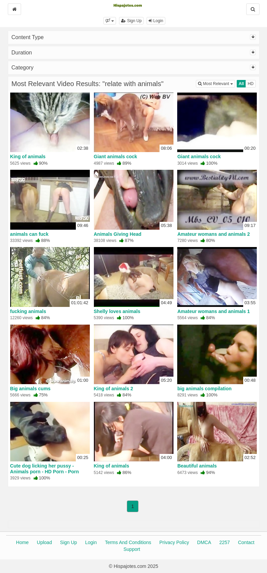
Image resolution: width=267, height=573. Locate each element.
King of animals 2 (113, 388)
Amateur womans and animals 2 (213, 234)
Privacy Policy (174, 542)
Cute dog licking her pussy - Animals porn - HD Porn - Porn (44, 468)
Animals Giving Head (117, 234)
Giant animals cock (115, 156)
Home (22, 542)
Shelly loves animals (117, 311)
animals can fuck (29, 234)
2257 (224, 542)
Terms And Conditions (128, 542)
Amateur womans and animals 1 (213, 311)
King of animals (28, 156)
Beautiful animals (197, 466)
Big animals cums (30, 388)
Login (156, 20)
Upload (44, 542)
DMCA (204, 542)
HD (250, 83)
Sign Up (131, 20)
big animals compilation (204, 388)
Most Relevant (216, 83)
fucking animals (28, 311)
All (241, 83)
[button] (109, 20)
